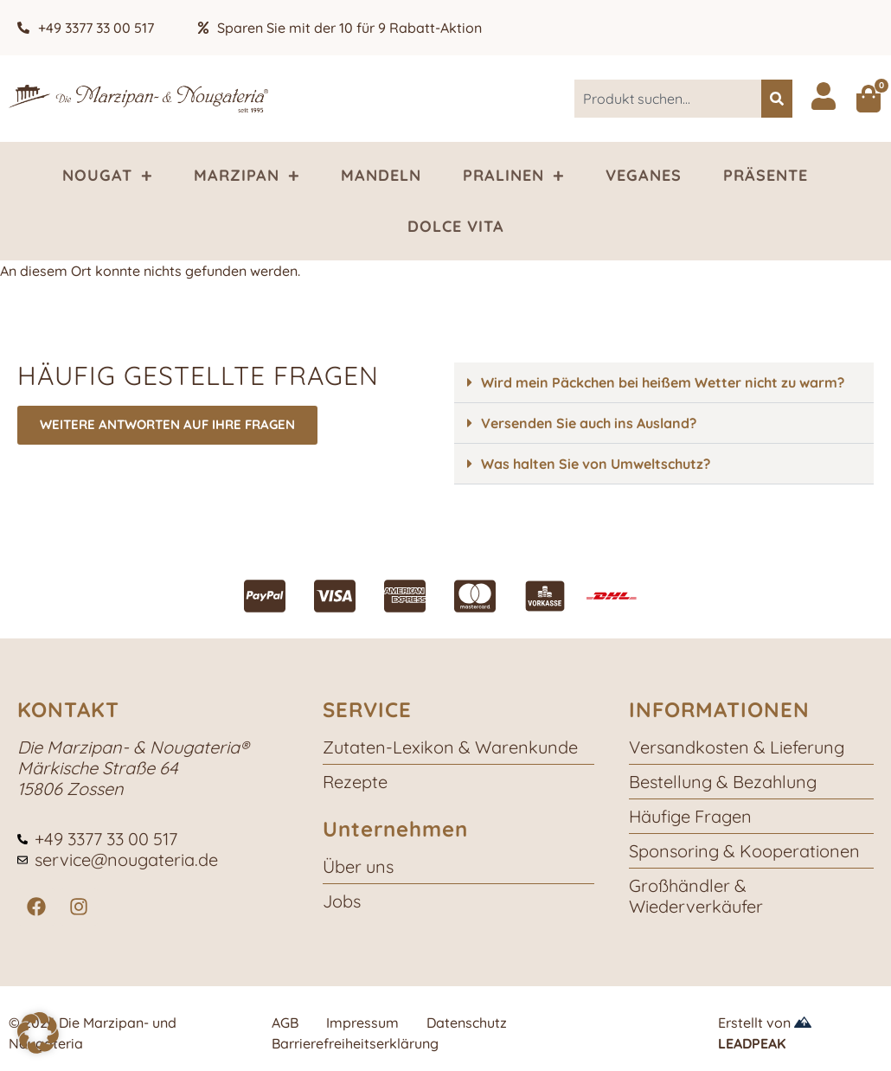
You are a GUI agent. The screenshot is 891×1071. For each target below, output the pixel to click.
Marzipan (246, 176)
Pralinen (513, 176)
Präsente (765, 175)
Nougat (107, 176)
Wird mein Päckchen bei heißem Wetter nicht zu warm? (662, 382)
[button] (664, 382)
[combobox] (668, 99)
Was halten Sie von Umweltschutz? (595, 463)
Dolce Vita (455, 226)
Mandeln (381, 175)
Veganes (644, 175)
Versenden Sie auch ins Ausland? (588, 423)
